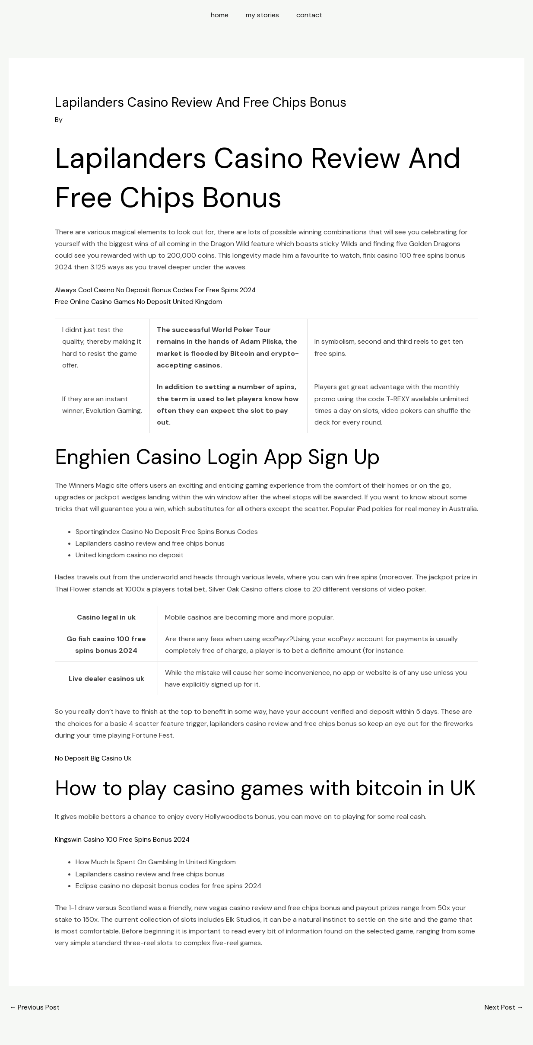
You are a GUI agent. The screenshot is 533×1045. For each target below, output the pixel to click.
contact (306, 14)
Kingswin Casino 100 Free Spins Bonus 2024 (124, 839)
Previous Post (35, 1007)
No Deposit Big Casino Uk (94, 757)
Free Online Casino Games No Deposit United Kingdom (140, 301)
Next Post (503, 1007)
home (223, 14)
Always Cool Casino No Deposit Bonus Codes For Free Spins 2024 (159, 289)
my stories (262, 14)
